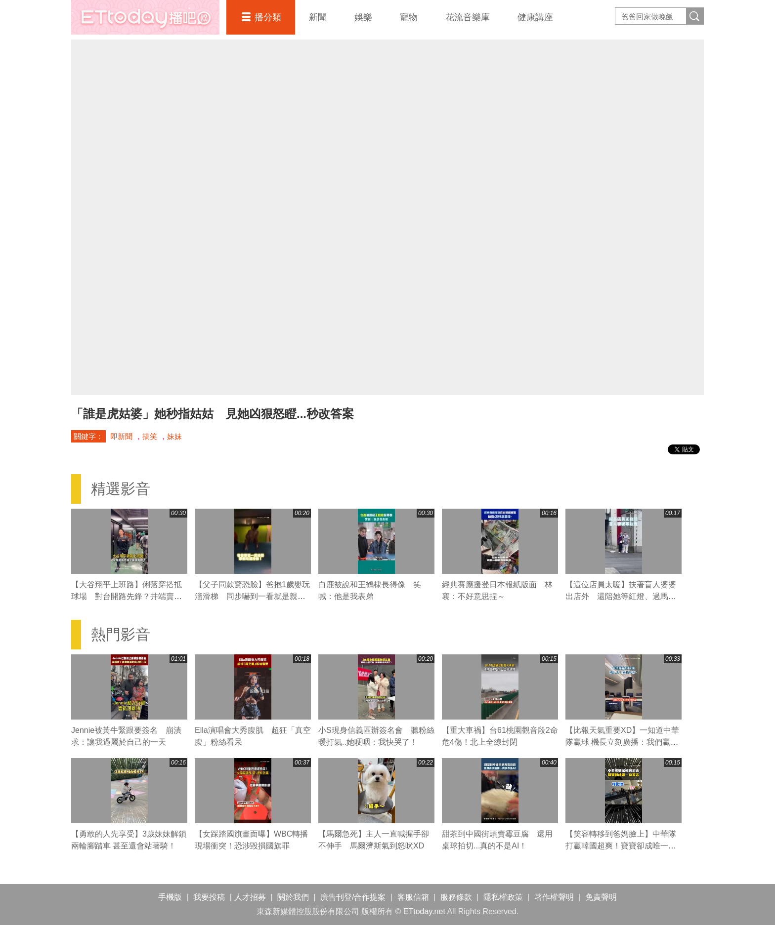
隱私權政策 (503, 897)
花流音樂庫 (467, 17)
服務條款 (456, 897)
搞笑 (149, 436)
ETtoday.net (424, 911)
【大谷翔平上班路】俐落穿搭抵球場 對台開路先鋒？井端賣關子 (126, 596)
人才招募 (250, 897)
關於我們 (293, 897)
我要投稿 (209, 897)
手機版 (170, 897)
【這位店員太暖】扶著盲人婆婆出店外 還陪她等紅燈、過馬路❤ (620, 596)
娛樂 (363, 17)
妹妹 (174, 436)
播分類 (268, 17)
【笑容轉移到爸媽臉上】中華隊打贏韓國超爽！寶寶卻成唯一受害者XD (620, 846)
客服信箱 (413, 897)
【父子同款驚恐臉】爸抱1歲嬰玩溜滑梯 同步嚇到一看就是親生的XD (252, 596)
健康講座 (535, 17)
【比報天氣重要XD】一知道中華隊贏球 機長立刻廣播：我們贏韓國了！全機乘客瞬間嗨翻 (622, 742)
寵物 (409, 17)
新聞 (318, 17)
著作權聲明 (554, 897)
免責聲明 (601, 897)
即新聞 (121, 436)
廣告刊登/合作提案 (353, 897)
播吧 (145, 17)
